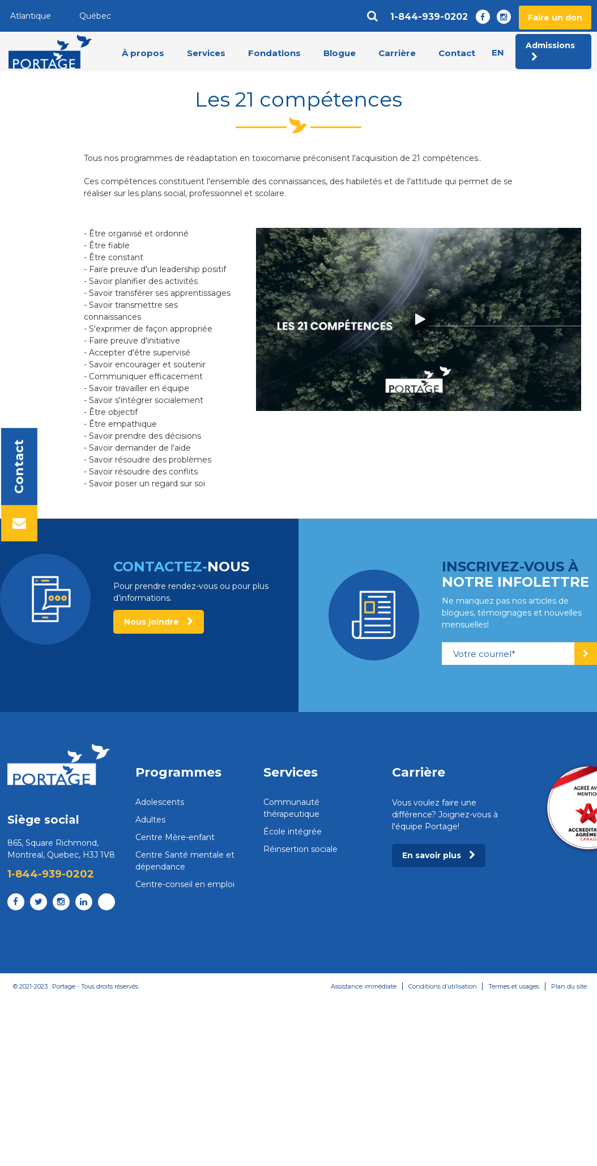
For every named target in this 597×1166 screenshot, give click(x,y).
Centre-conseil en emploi (184, 884)
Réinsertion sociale (300, 849)
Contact (456, 53)
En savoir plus (438, 855)
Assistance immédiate (363, 986)
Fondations (274, 53)
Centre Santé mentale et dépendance (184, 861)
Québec (95, 16)
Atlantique (30, 16)
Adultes (150, 820)
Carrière (397, 53)
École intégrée (292, 831)
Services (206, 53)
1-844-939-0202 (429, 17)
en (498, 52)
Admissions (550, 51)
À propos (143, 53)
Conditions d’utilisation (442, 986)
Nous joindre (158, 622)
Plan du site (569, 986)
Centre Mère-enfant (175, 837)
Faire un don (555, 17)
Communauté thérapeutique (291, 808)
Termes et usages (513, 986)
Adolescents (159, 802)
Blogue (339, 53)
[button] (419, 319)
